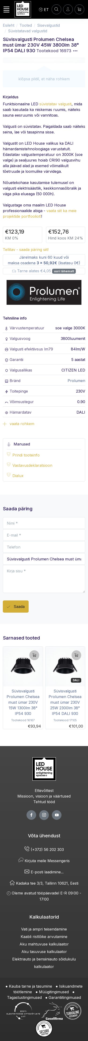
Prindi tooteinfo (26, 455)
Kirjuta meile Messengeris (44, 860)
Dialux (17, 475)
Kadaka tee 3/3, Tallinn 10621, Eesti (44, 883)
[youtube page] (56, 815)
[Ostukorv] (79, 9)
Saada (16, 607)
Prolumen (76, 380)
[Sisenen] (68, 9)
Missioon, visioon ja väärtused (44, 796)
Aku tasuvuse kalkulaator (44, 951)
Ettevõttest (44, 790)
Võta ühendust (44, 836)
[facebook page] (31, 815)
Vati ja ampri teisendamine (44, 929)
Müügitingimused (54, 992)
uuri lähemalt (64, 271)
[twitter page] (44, 815)
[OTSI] (56, 9)
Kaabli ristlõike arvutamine (44, 936)
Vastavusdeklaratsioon (32, 465)
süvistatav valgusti (55, 104)
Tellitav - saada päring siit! (26, 249)
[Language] (44, 9)
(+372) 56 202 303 (44, 849)
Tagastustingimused (24, 997)
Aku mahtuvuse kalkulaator (44, 944)
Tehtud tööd (44, 801)
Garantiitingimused (65, 997)
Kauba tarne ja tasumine (30, 986)
